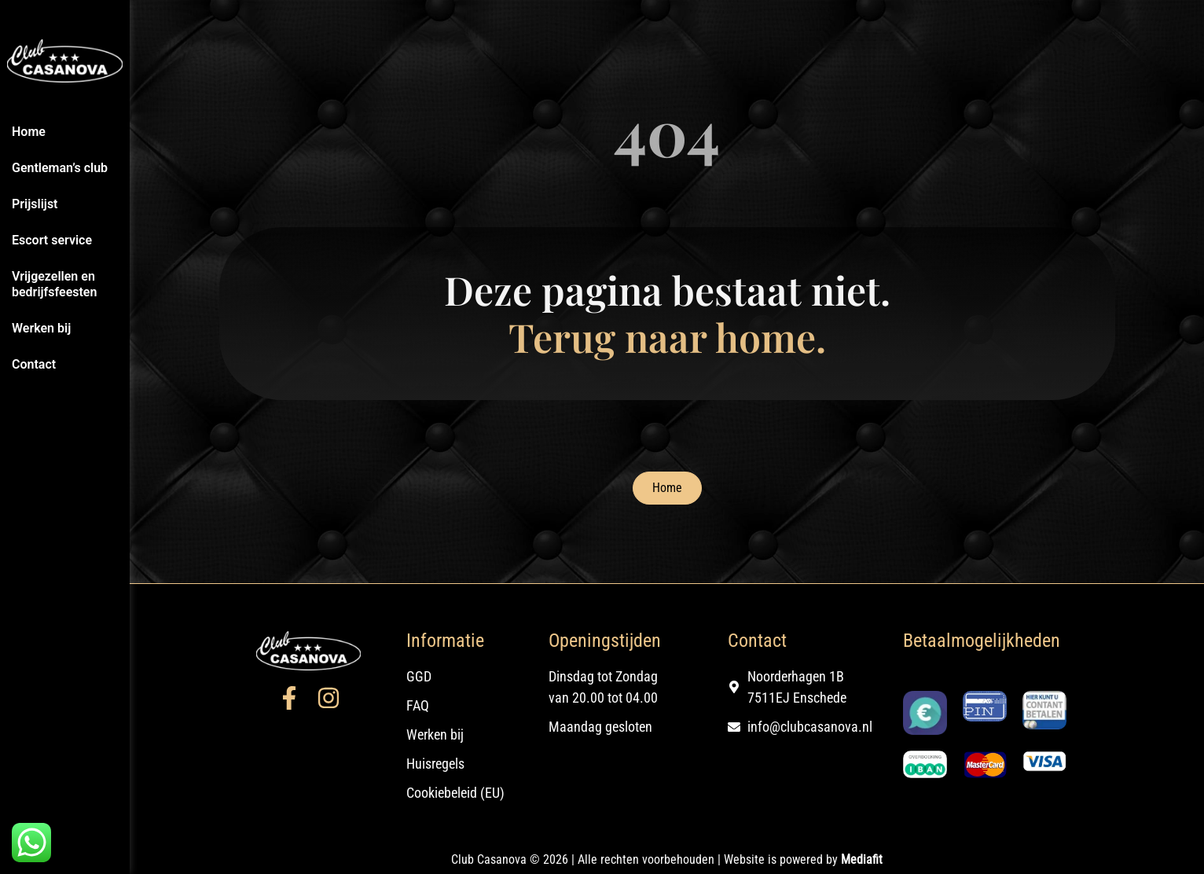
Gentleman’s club (60, 167)
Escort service (52, 240)
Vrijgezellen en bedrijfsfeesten (54, 284)
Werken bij (41, 328)
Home (29, 131)
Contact (34, 364)
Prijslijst (35, 203)
